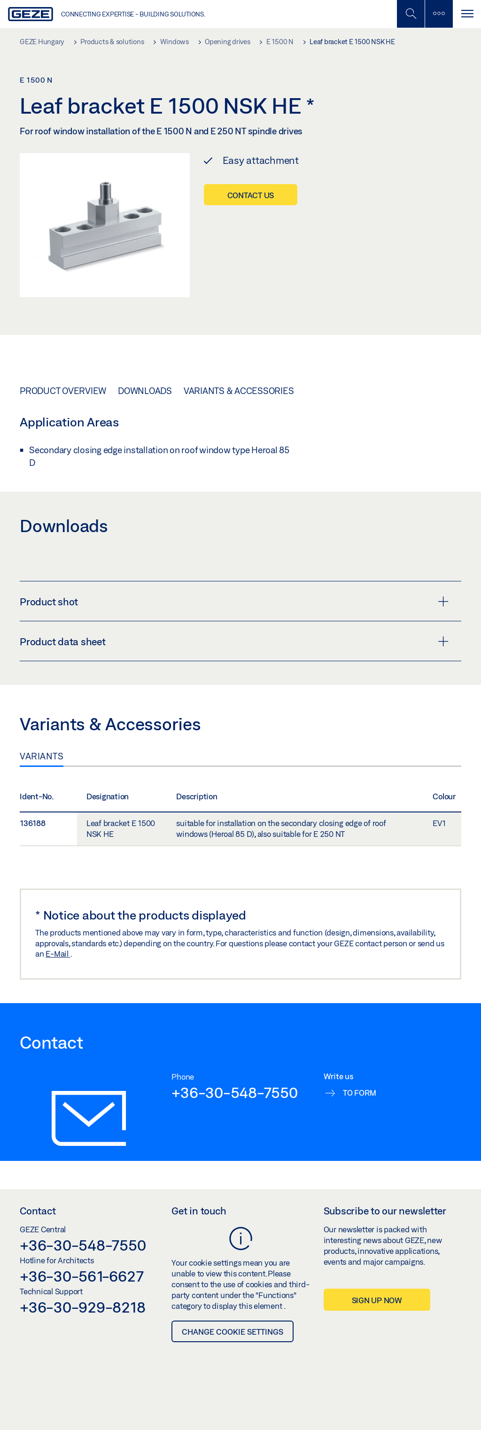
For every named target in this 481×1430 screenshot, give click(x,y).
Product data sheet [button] (234, 641)
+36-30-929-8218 (82, 1307)
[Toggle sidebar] (439, 14)
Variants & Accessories (239, 391)
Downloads (145, 391)
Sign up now (377, 1300)
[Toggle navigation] (467, 14)
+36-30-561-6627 (81, 1276)
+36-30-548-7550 (234, 1092)
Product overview (63, 391)
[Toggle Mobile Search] (410, 14)
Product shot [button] (234, 601)
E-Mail (58, 953)
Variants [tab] (41, 756)
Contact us (250, 195)
